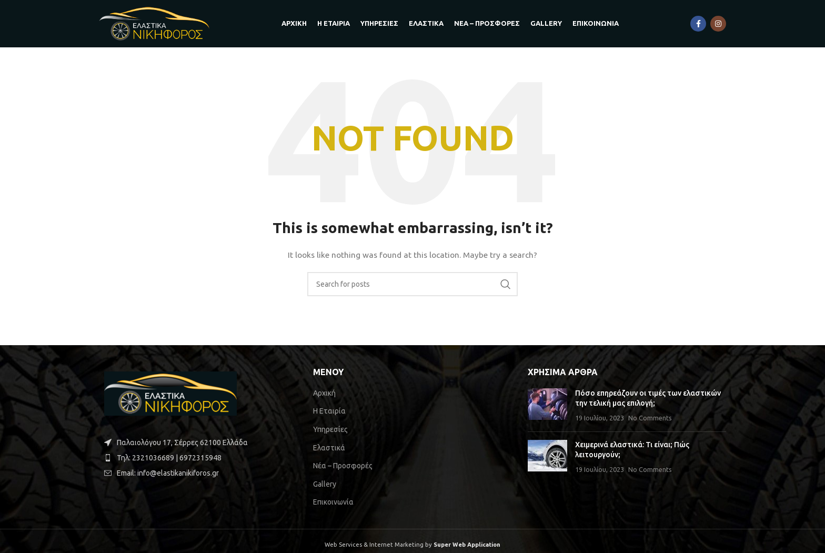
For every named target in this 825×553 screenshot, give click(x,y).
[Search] (412, 284)
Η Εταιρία (329, 411)
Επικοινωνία (333, 502)
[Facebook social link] (698, 24)
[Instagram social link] (718, 24)
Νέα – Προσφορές (343, 465)
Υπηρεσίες (330, 429)
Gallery (324, 484)
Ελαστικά (329, 448)
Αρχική (324, 393)
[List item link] (198, 458)
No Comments (650, 417)
